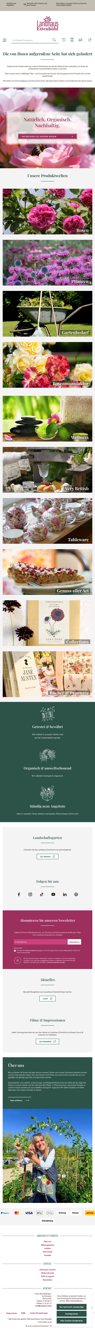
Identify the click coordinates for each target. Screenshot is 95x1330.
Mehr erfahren (16, 1100)
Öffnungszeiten (47, 1244)
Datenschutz (11, 1312)
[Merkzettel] (62, 39)
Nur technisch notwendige (72, 1307)
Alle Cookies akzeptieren (71, 1320)
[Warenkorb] (81, 40)
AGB (66, 950)
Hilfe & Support (47, 1276)
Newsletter (47, 1279)
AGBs (23, 1312)
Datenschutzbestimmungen (34, 950)
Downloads (47, 1251)
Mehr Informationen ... (74, 1300)
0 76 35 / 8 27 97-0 (51, 1300)
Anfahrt (47, 1248)
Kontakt (47, 1255)
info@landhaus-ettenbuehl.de (47, 1305)
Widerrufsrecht (47, 1272)
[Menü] (4, 40)
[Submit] (74, 942)
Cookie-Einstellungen (39, 1312)
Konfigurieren (71, 1314)
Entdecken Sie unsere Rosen (47, 136)
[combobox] (29, 40)
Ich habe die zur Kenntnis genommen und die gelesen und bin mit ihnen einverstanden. (48, 951)
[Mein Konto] (71, 40)
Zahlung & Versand (47, 1269)
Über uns (47, 1241)
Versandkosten (51, 1318)
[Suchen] (52, 40)
